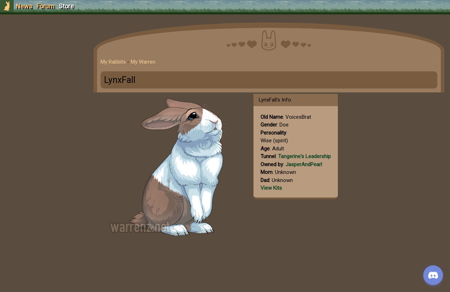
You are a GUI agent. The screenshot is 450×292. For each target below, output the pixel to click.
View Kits (271, 188)
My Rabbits (113, 62)
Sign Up (42, 45)
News (24, 6)
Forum (45, 6)
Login (42, 58)
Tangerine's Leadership (304, 156)
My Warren (143, 62)
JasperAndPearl (303, 164)
